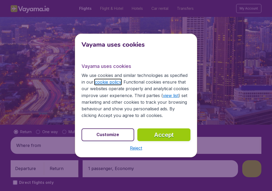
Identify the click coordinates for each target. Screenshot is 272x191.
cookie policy (108, 82)
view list (170, 95)
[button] (136, 148)
